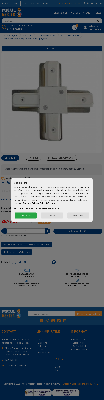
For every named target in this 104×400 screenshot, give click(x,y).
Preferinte (78, 215)
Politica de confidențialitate (46, 208)
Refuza (52, 215)
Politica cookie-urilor (23, 208)
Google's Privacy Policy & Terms (39, 203)
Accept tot (26, 215)
